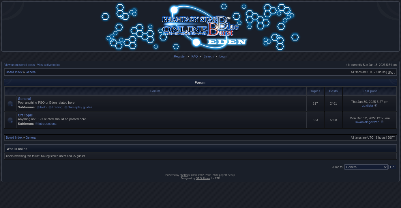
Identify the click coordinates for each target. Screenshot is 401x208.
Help (43, 107)
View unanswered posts (19, 64)
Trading (57, 107)
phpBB (184, 175)
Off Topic (25, 115)
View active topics (48, 64)
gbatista (367, 105)
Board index (14, 72)
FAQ (195, 56)
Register (180, 56)
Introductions (47, 123)
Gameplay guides (80, 107)
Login (223, 56)
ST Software (203, 178)
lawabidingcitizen (367, 122)
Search (209, 56)
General (31, 72)
